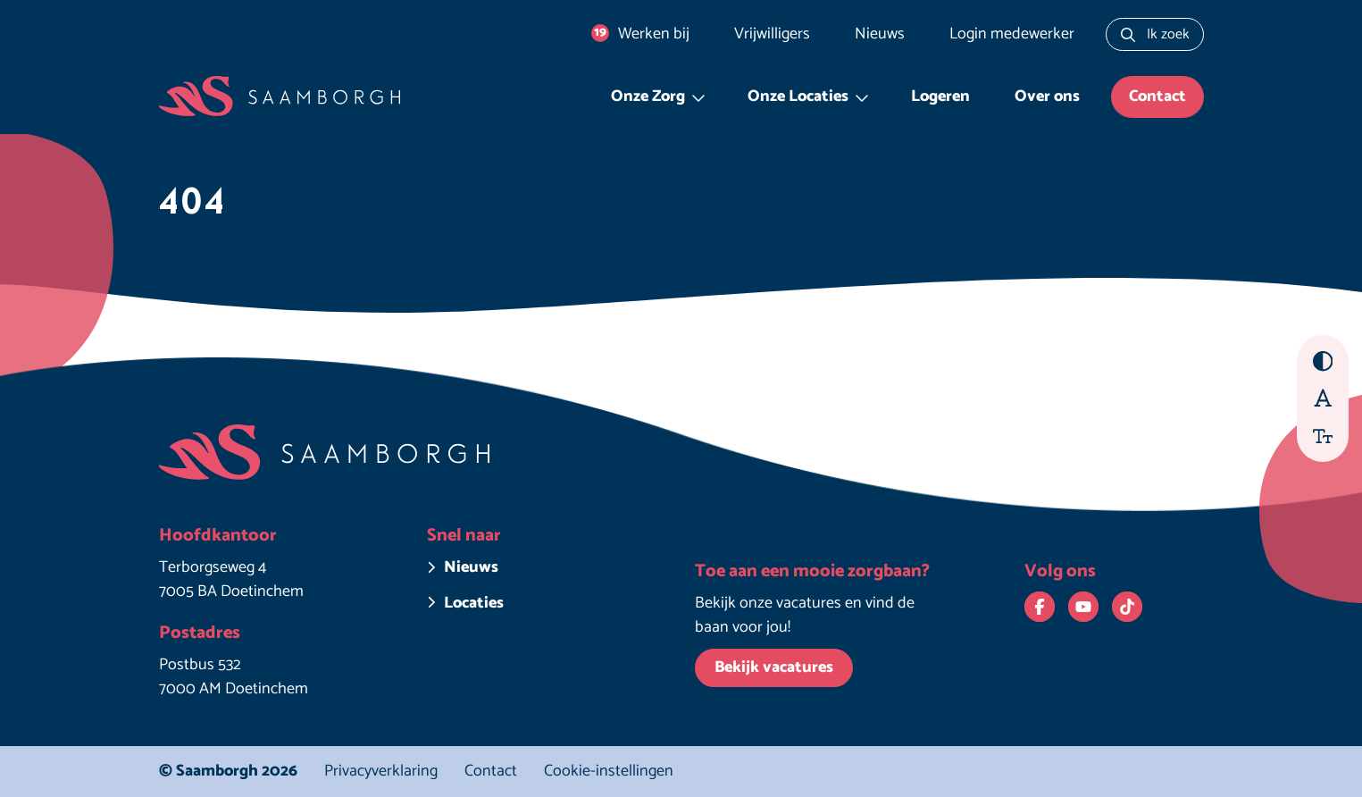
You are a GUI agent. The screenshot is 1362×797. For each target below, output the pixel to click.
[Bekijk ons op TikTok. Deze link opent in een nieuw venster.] (1127, 606)
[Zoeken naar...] (1155, 34)
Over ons (1047, 96)
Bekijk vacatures (773, 667)
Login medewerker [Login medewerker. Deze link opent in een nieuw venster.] (1011, 34)
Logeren (940, 96)
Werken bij (640, 34)
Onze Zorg (648, 96)
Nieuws (880, 34)
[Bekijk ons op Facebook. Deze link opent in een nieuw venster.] (1039, 606)
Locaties (474, 603)
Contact (1157, 96)
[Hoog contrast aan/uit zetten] (1323, 361)
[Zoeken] (1128, 34)
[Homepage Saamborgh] (279, 97)
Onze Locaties (798, 96)
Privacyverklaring (381, 771)
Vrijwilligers (772, 34)
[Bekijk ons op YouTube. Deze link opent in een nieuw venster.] (1083, 606)
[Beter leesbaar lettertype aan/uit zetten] (1323, 397)
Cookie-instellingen (608, 771)
